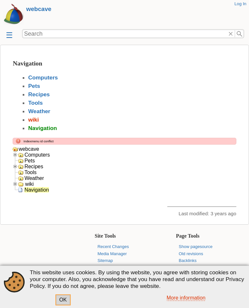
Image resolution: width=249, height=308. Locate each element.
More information (186, 298)
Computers (43, 77)
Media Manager (112, 253)
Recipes (39, 94)
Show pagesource (195, 246)
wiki (33, 119)
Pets (34, 86)
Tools (35, 103)
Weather (39, 111)
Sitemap (105, 260)
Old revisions (191, 253)
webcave (39, 9)
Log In (240, 3)
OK (63, 299)
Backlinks (187, 260)
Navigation (42, 128)
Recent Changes (113, 246)
